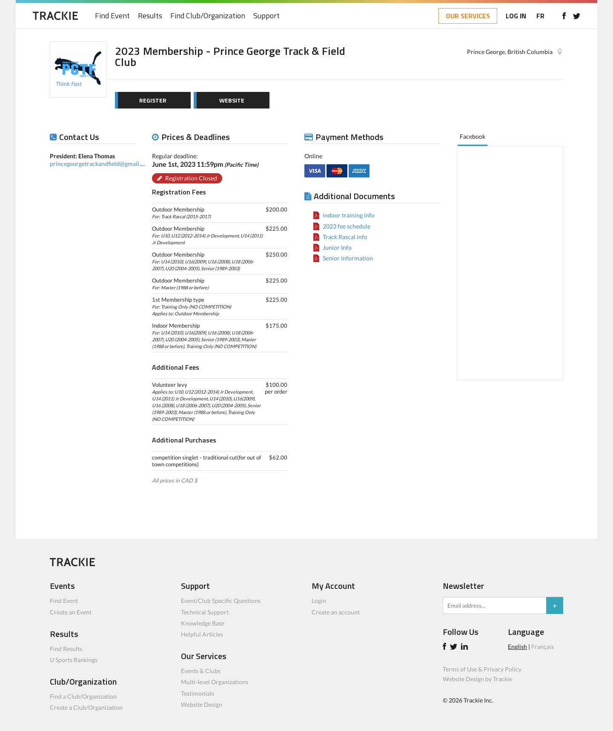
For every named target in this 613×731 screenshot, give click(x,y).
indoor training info (349, 215)
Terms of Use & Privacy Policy (482, 669)
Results (150, 16)
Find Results (66, 648)
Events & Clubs (201, 670)
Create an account (336, 612)
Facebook (472, 136)
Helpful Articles (202, 634)
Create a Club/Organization (86, 707)
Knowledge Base (202, 623)
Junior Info (337, 247)
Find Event (112, 16)
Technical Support (205, 612)
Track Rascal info (345, 236)
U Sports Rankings (73, 659)
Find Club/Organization (207, 16)
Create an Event (71, 612)
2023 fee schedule (346, 226)
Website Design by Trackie (477, 678)
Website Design (201, 704)
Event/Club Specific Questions (221, 600)
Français (542, 646)
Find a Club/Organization (83, 696)
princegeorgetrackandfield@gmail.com (101, 163)
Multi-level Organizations (214, 681)
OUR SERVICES (468, 16)
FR (540, 16)
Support (266, 16)
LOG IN (516, 16)
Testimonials (197, 693)
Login (319, 600)
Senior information (348, 258)
